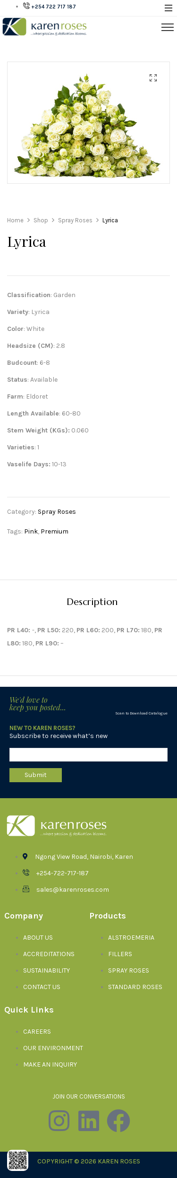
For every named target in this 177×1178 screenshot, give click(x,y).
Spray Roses (57, 512)
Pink (31, 531)
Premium (54, 531)
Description (92, 602)
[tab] (92, 602)
